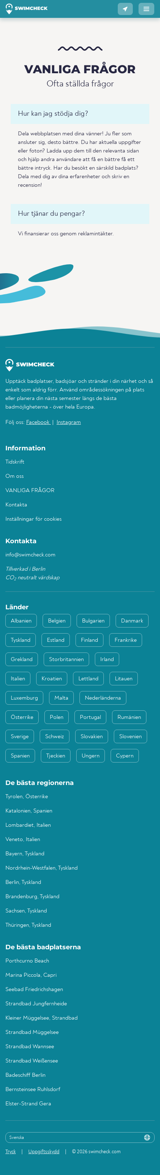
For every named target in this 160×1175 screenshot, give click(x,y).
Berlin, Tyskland (23, 882)
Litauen (123, 679)
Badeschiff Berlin (25, 1075)
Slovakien (92, 737)
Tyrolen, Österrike (26, 797)
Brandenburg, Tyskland (32, 897)
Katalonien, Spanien (28, 811)
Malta (61, 698)
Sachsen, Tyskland (26, 911)
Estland (55, 640)
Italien (18, 679)
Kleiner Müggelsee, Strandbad (41, 1018)
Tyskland (20, 640)
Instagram (69, 422)
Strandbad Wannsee (29, 1047)
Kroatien (52, 679)
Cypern (125, 756)
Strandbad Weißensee (31, 1061)
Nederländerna (103, 698)
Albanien (21, 621)
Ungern (91, 756)
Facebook (38, 422)
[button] (125, 9)
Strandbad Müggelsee (32, 1032)
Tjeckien (55, 756)
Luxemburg (24, 698)
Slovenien (130, 737)
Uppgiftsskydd (43, 1151)
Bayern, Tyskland (24, 854)
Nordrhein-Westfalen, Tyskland (41, 868)
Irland (107, 659)
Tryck (10, 1151)
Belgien (57, 621)
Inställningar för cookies (33, 519)
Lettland (88, 679)
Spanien (20, 756)
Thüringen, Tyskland (28, 925)
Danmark (132, 621)
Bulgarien (93, 621)
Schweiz (54, 737)
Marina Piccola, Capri (31, 975)
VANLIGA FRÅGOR (29, 491)
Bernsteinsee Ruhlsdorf (32, 1089)
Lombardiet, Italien (28, 825)
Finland (89, 640)
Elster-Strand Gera (28, 1104)
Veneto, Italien (22, 839)
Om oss (14, 476)
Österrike (22, 717)
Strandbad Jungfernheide (36, 1004)
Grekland (22, 659)
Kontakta (16, 505)
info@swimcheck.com (30, 555)
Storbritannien (66, 659)
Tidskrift (14, 462)
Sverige (20, 737)
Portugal (90, 717)
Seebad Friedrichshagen (34, 989)
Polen (56, 717)
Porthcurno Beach (27, 961)
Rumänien (129, 717)
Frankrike (126, 640)
